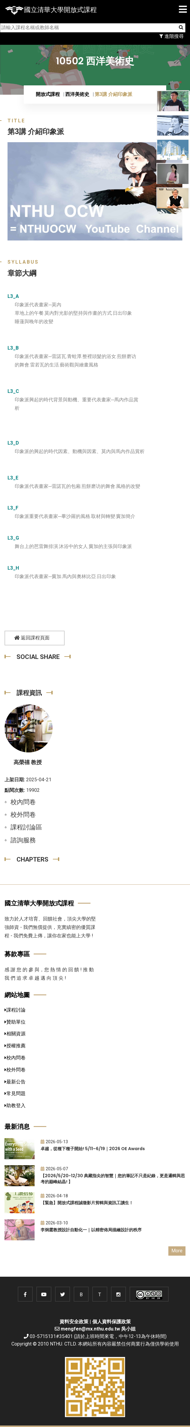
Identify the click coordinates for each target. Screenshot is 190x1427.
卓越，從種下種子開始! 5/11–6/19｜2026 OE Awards (93, 1149)
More (176, 1251)
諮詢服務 (23, 840)
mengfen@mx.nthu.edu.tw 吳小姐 (98, 1329)
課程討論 (15, 1010)
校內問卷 (23, 802)
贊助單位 (15, 1022)
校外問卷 (23, 814)
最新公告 (15, 1082)
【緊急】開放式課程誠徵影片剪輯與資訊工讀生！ (87, 1203)
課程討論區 (26, 827)
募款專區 (17, 954)
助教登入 (15, 1105)
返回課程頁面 (32, 638)
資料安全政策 (74, 1321)
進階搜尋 (171, 36)
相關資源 (15, 1034)
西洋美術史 (77, 94)
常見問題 (15, 1093)
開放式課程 (48, 94)
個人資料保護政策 (111, 1321)
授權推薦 (15, 1046)
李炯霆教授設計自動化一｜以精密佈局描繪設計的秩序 (91, 1230)
